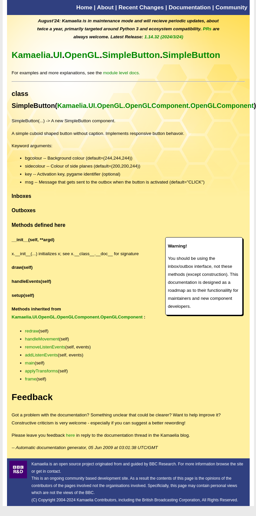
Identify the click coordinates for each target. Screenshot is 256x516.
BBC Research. (163, 464)
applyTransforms (41, 370)
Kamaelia (31, 55)
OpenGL (81, 55)
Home (84, 7)
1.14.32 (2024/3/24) (164, 36)
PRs (207, 28)
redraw (32, 330)
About (105, 7)
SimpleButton (131, 55)
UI (57, 55)
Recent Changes (141, 7)
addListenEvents (41, 354)
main (30, 362)
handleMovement (42, 338)
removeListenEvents (45, 346)
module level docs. (121, 72)
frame (30, 378)
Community (231, 7)
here (70, 435)
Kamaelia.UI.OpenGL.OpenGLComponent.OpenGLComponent (155, 105)
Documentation (190, 7)
